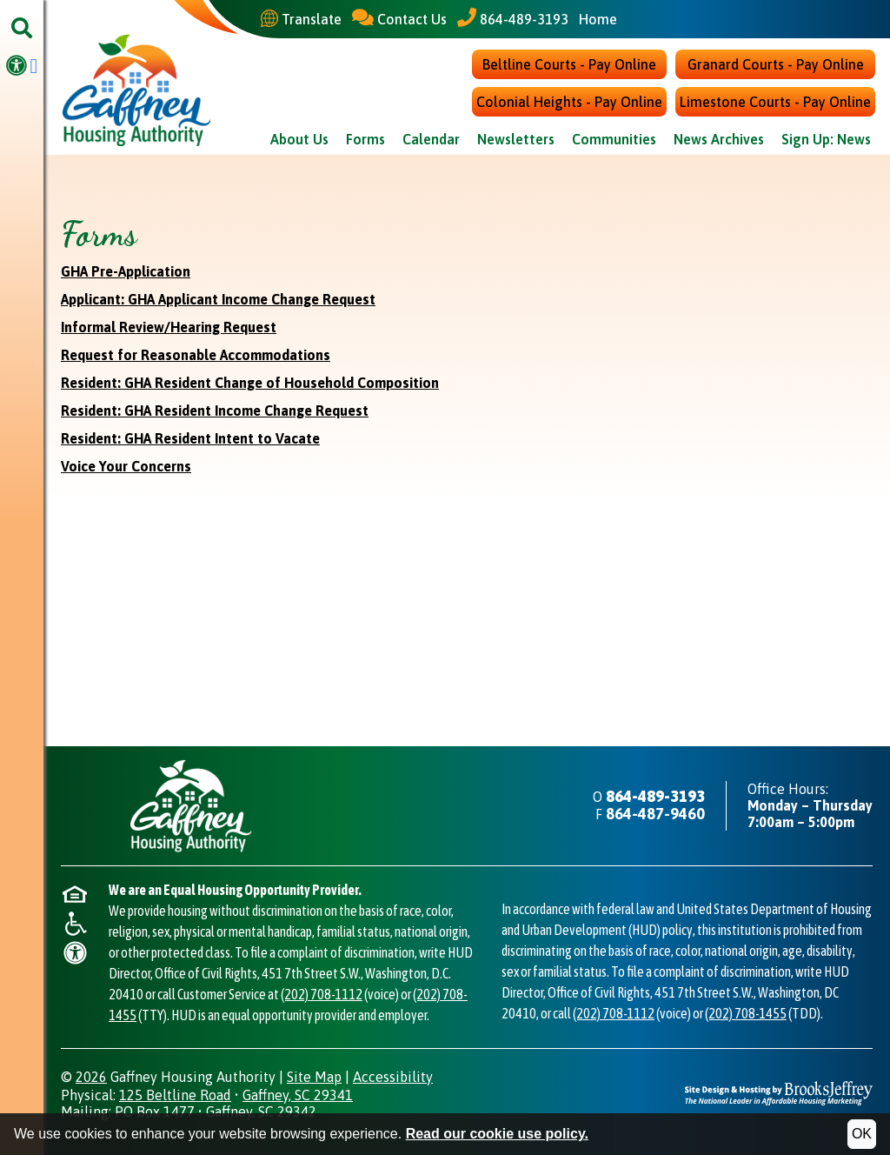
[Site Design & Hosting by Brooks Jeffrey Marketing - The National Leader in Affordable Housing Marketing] (779, 1093)
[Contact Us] (399, 19)
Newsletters (516, 139)
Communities (614, 139)
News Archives (719, 139)
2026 (91, 1077)
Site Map (314, 1077)
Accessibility (393, 1077)
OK (862, 1133)
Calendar (431, 139)
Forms (365, 139)
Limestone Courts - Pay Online (775, 102)
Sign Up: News (826, 139)
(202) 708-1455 (746, 1013)
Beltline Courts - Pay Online (569, 64)
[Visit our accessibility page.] (16, 66)
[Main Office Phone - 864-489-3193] (512, 19)
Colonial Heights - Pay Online (569, 102)
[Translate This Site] (301, 19)
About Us (299, 139)
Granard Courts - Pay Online (775, 64)
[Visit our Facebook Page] (34, 67)
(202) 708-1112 (321, 994)
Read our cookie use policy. (497, 1133)
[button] (22, 29)
